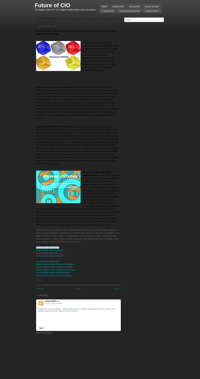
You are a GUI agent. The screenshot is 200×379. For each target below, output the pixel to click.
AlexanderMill (50, 301)
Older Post (117, 289)
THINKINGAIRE (118, 7)
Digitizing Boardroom (129, 11)
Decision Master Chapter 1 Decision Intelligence (55, 264)
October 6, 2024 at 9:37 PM (53, 303)
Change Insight (152, 11)
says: (58, 301)
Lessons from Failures (62, 280)
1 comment (61, 26)
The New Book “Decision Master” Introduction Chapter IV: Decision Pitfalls (76, 20)
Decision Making (49, 280)
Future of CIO (52, 5)
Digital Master (152, 7)
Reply (41, 328)
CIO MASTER (134, 7)
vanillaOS (65, 309)
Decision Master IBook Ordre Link (49, 256)
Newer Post (40, 289)
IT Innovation (108, 11)
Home (104, 7)
